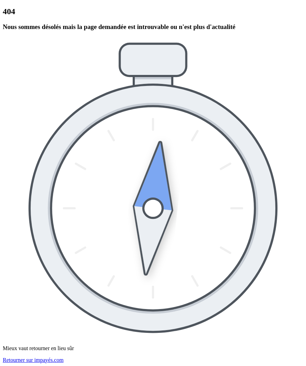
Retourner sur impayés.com (33, 360)
